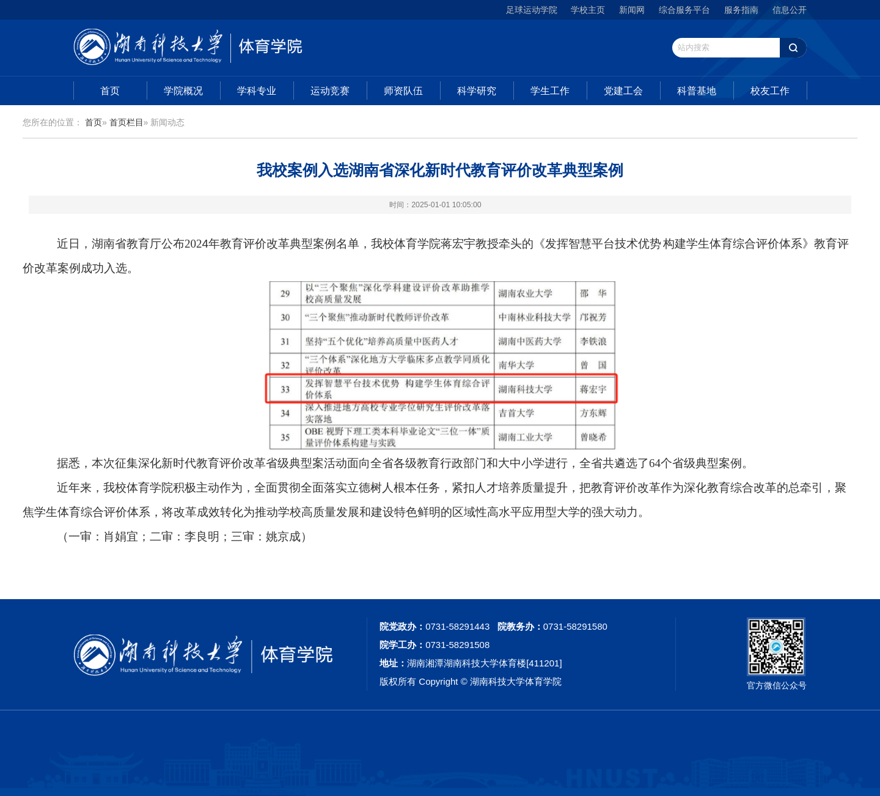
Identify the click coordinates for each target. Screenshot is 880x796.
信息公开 (789, 10)
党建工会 (623, 91)
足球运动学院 (531, 10)
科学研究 (476, 91)
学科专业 (256, 91)
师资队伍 (403, 91)
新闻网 (632, 10)
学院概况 (183, 91)
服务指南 (741, 10)
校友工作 (770, 91)
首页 (110, 91)
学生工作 (550, 91)
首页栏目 (126, 122)
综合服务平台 (684, 10)
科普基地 (696, 91)
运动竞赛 (330, 91)
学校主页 (588, 10)
